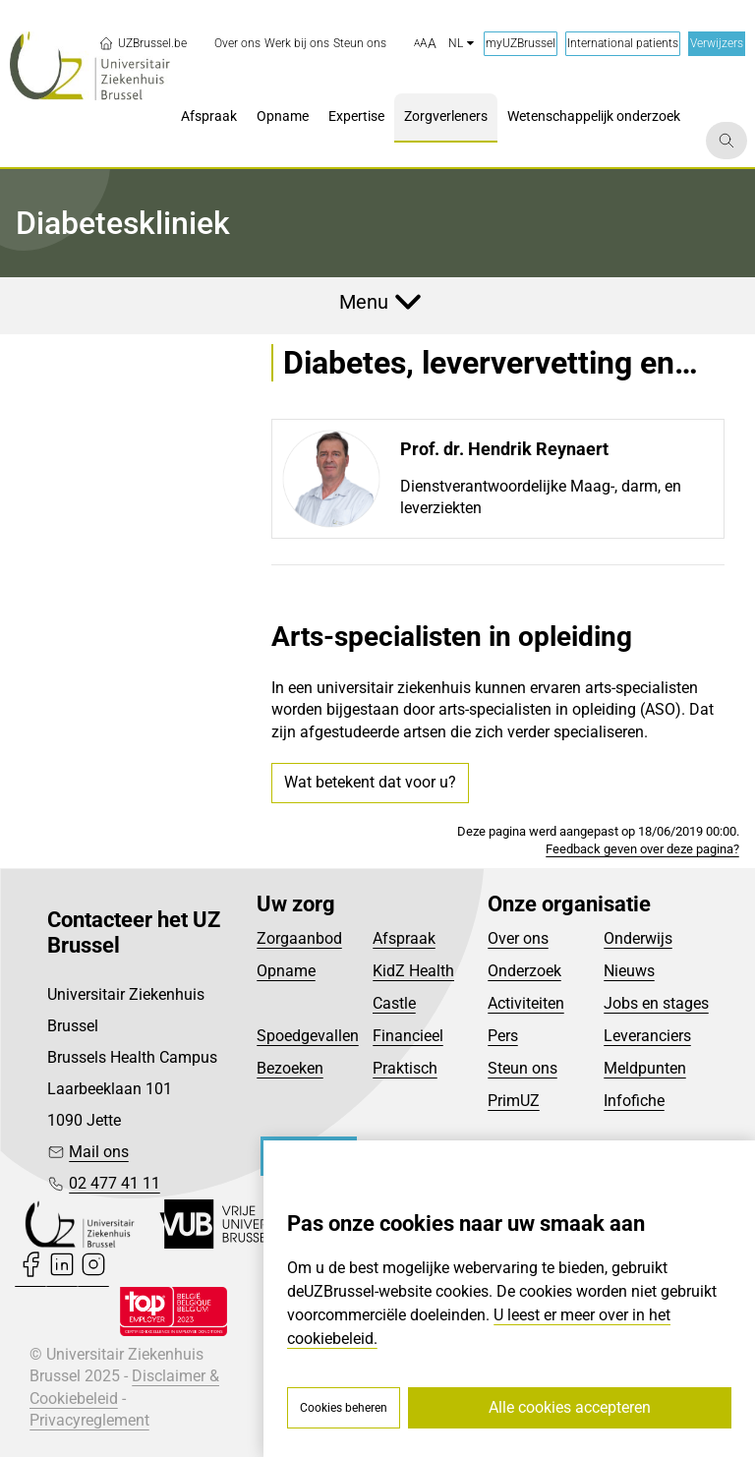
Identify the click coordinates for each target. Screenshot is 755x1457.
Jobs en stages (656, 1003)
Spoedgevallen (308, 1035)
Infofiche (634, 1100)
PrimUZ (514, 1100)
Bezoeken (290, 1068)
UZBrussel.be (142, 43)
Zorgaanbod (299, 938)
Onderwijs (638, 938)
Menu (363, 302)
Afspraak (404, 938)
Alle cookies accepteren (570, 1407)
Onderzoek (524, 971)
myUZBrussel (520, 43)
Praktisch (405, 1068)
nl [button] (461, 43)
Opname (286, 971)
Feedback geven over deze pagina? (642, 849)
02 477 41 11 (114, 1183)
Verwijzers (716, 43)
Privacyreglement (89, 1420)
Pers (503, 1035)
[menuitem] (237, 43)
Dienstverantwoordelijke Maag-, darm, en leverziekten (540, 497)
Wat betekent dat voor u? (370, 782)
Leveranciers (647, 1035)
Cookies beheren (343, 1408)
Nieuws (629, 971)
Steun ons (522, 1068)
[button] (425, 44)
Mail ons (99, 1151)
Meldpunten (645, 1068)
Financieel (408, 1035)
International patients (622, 43)
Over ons (518, 938)
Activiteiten (526, 1003)
